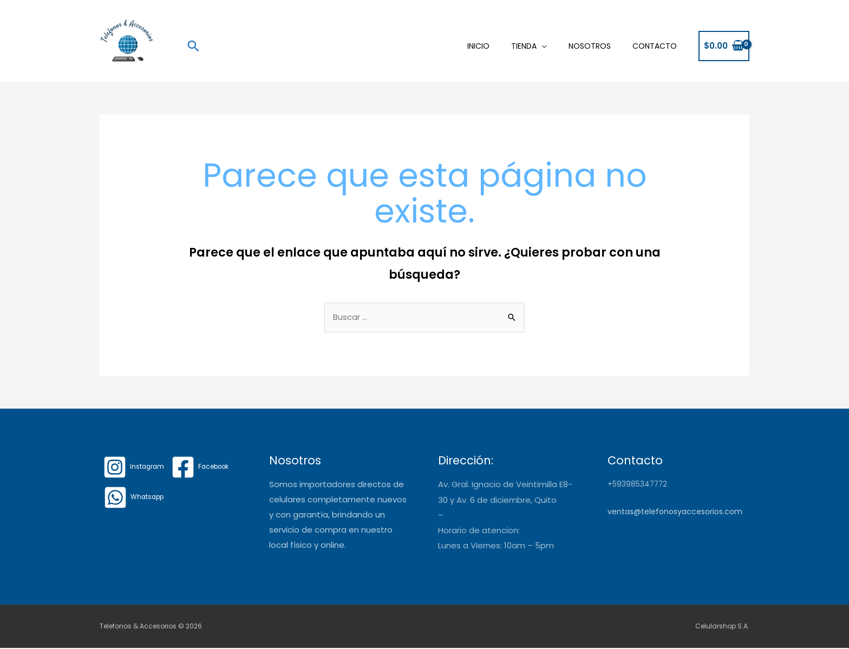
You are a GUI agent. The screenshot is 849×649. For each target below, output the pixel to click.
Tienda (524, 46)
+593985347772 (638, 485)
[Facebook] (202, 468)
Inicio (478, 46)
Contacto (654, 46)
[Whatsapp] (134, 498)
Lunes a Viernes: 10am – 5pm (496, 546)
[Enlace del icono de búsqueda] (193, 46)
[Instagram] (134, 468)
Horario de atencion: (479, 530)
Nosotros (590, 46)
